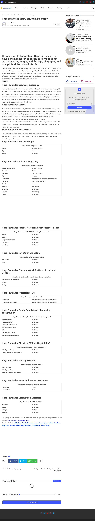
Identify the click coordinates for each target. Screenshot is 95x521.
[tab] (17, 8)
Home (17, 8)
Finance (50, 8)
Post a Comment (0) (32, 502)
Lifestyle (34, 8)
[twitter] (83, 2)
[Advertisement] (32, 41)
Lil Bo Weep (18, 423)
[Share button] (39, 461)
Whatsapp (33, 461)
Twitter (24, 461)
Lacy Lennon (36, 425)
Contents (5, 81)
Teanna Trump (45, 425)
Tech (42, 8)
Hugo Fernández (26, 425)
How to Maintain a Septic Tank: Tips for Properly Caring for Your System (83, 50)
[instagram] (90, 2)
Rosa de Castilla (15, 425)
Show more (57, 481)
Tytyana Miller (48, 423)
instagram (88, 81)
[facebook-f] (80, 2)
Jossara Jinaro (38, 423)
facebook (74, 81)
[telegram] (94, 2)
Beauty (59, 8)
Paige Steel (5, 425)
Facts (67, 8)
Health (25, 8)
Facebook (14, 461)
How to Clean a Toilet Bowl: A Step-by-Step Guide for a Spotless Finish (83, 38)
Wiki (8, 15)
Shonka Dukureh (27, 423)
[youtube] (87, 2)
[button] (93, 8)
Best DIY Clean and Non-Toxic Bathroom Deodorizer (84, 62)
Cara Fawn (57, 423)
